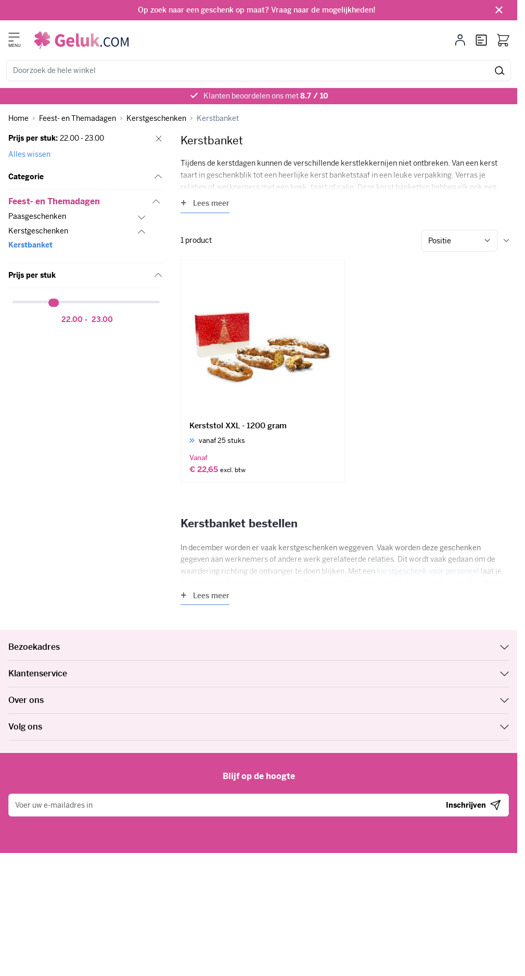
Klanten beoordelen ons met (265, 96)
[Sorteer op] (459, 241)
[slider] (55, 303)
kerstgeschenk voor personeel (428, 571)
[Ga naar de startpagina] (81, 40)
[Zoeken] (500, 70)
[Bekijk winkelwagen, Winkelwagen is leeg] (503, 40)
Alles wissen (29, 154)
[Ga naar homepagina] (18, 119)
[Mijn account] (460, 40)
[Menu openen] (14, 37)
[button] (86, 177)
